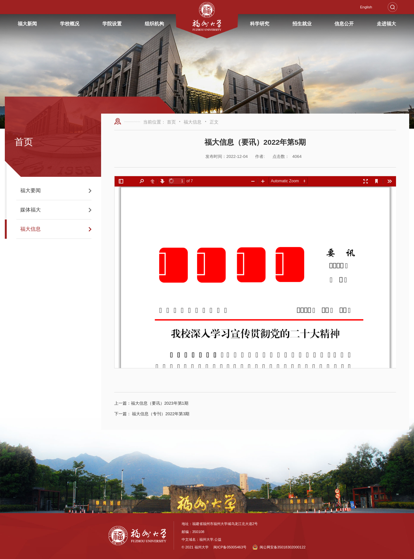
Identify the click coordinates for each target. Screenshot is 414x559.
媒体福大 (30, 209)
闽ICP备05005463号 (229, 547)
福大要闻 (30, 190)
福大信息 (30, 229)
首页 (171, 122)
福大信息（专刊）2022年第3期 (152, 413)
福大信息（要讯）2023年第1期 (151, 403)
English (366, 7)
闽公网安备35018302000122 (279, 547)
